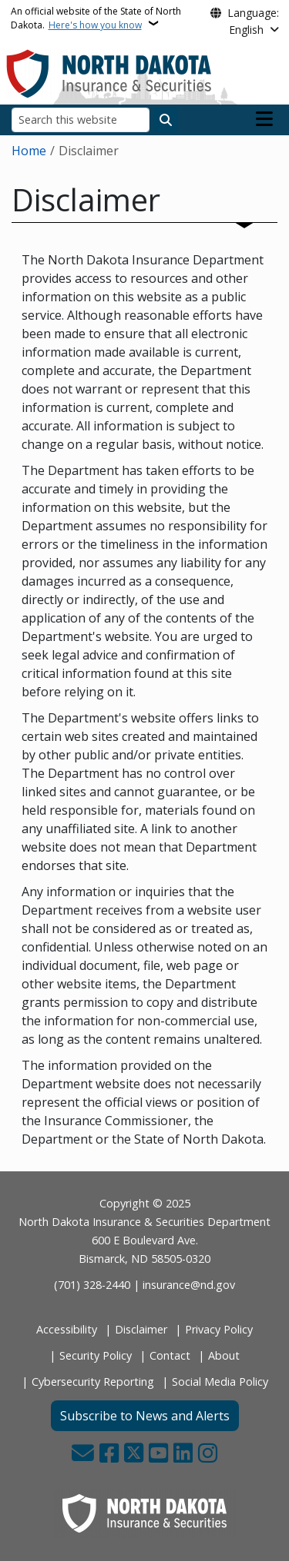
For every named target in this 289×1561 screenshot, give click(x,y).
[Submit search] (165, 120)
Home (29, 150)
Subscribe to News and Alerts (145, 1415)
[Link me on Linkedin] (183, 1454)
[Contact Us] (83, 1454)
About (224, 1355)
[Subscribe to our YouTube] (158, 1454)
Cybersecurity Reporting (93, 1381)
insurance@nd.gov (189, 1284)
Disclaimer (141, 1329)
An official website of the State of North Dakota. (96, 18)
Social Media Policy (220, 1381)
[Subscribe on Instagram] (207, 1454)
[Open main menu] (264, 119)
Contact (170, 1355)
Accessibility (66, 1329)
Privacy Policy (219, 1329)
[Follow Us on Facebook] (109, 1454)
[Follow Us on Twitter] (133, 1454)
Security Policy (95, 1355)
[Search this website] (81, 119)
